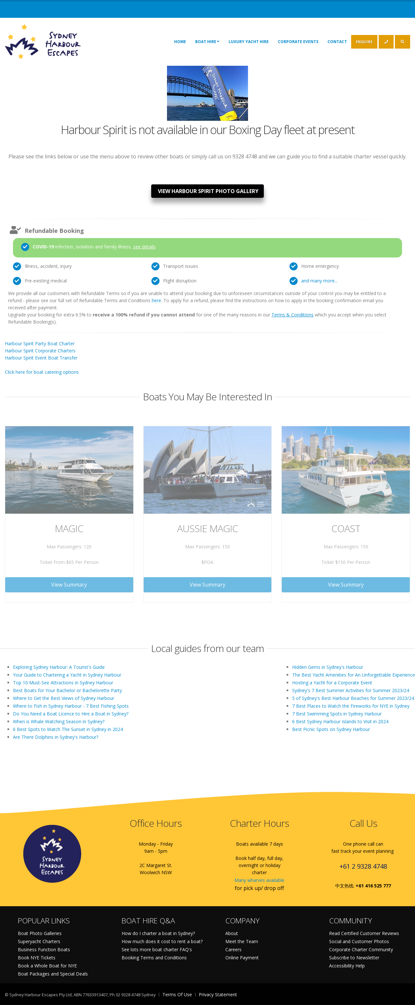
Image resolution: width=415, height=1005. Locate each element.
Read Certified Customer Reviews (364, 933)
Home (180, 41)
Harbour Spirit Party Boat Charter (40, 343)
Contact (337, 41)
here (156, 300)
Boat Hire (207, 41)
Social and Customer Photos (359, 941)
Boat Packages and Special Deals (53, 974)
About (231, 933)
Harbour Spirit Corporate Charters (40, 351)
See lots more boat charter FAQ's (157, 949)
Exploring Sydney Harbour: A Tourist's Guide (59, 667)
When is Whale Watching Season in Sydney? (58, 721)
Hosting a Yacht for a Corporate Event (332, 683)
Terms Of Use (177, 994)
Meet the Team (241, 941)
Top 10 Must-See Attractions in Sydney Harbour (63, 683)
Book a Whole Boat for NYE (47, 966)
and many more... (319, 281)
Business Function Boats (44, 949)
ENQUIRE (364, 41)
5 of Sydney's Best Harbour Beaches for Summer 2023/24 (353, 698)
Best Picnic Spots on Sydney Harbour (331, 729)
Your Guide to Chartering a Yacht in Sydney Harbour (67, 675)
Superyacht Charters (39, 941)
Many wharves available (259, 880)
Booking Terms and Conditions (154, 957)
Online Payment (242, 957)
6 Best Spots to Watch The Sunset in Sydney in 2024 (68, 729)
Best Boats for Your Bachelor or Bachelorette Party (67, 690)
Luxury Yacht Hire (249, 41)
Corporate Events (298, 41)
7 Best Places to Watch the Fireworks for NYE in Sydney (350, 706)
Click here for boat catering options (42, 372)
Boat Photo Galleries (40, 933)
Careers (233, 949)
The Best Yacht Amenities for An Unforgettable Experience (353, 675)
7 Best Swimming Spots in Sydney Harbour (337, 714)
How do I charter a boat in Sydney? (158, 933)
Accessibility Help (347, 966)
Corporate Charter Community (361, 949)
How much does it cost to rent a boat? (162, 941)
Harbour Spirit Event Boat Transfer (41, 358)
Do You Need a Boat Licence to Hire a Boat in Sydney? (70, 714)
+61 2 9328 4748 (363, 866)
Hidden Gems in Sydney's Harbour (327, 667)
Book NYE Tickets (36, 957)
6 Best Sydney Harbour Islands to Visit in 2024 (340, 721)
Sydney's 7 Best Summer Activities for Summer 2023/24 (350, 690)
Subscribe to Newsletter (354, 957)
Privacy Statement (218, 994)
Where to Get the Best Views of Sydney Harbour (63, 698)
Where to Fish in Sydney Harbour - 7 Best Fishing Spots (71, 706)
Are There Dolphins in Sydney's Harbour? (55, 737)
